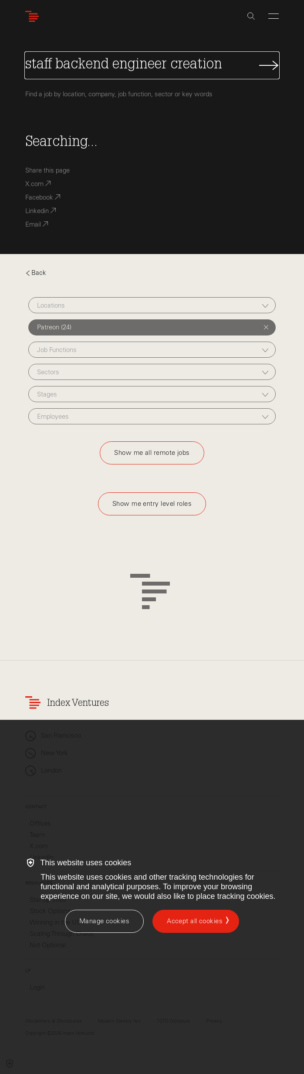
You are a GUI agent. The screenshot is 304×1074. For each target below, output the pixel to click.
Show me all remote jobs (151, 453)
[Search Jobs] (152, 65)
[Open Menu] (273, 16)
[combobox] (152, 305)
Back (35, 273)
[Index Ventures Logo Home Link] (34, 16)
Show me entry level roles (152, 504)
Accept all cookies (195, 921)
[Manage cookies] (104, 921)
